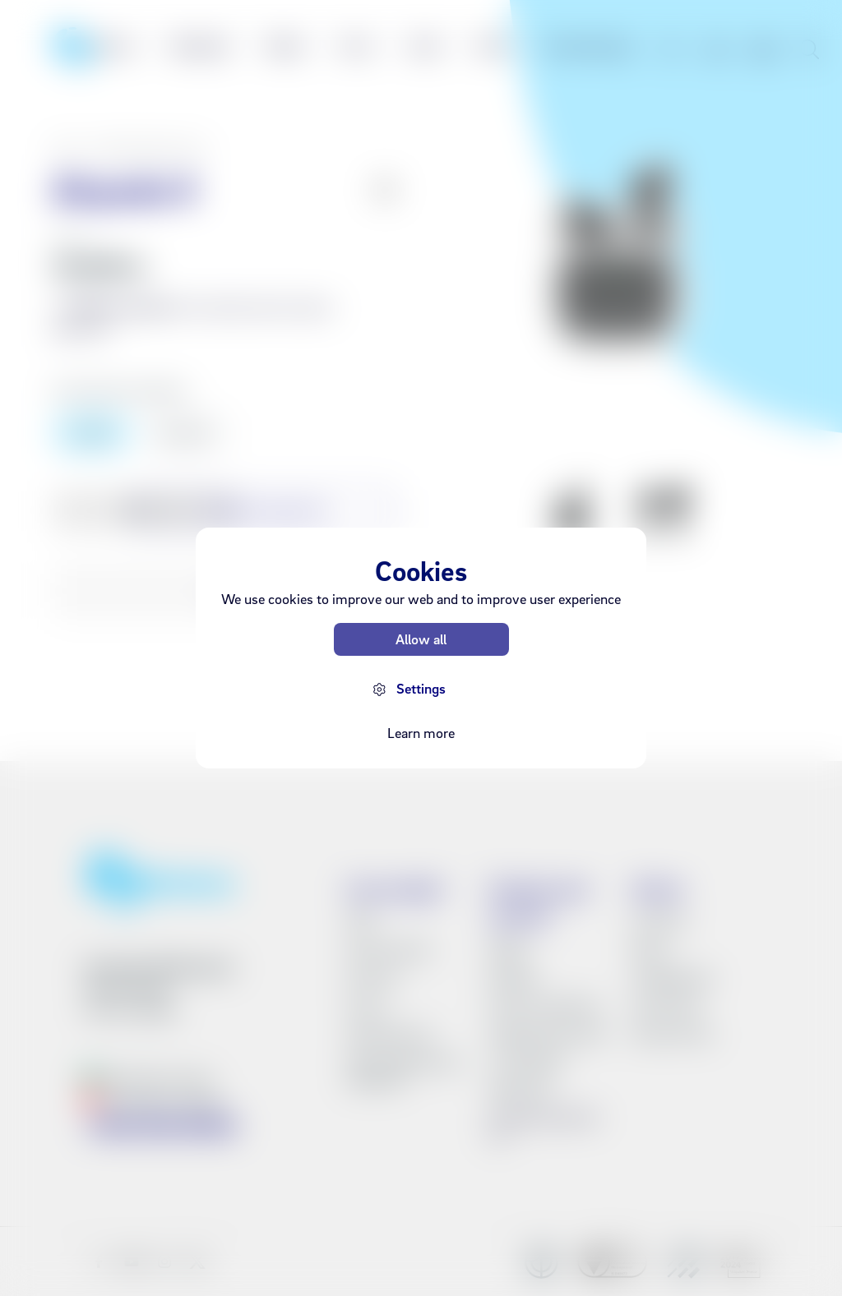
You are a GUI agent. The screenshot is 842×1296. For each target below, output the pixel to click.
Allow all (421, 639)
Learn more (421, 732)
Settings (421, 688)
